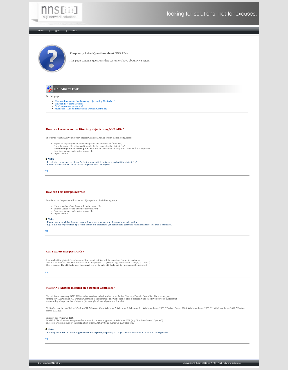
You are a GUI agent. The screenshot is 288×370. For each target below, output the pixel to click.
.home (40, 30)
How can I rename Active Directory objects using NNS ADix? (85, 101)
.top (46, 170)
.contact (72, 30)
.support (56, 30)
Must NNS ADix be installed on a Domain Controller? (81, 108)
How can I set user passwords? (69, 103)
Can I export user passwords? (69, 106)
